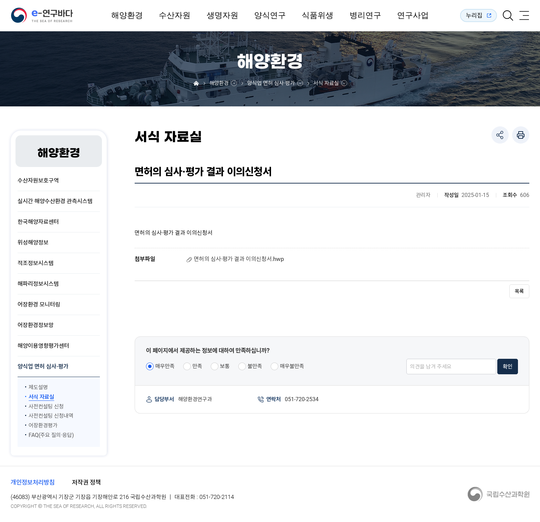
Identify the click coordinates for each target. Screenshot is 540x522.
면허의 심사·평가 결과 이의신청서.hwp (239, 258)
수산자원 (174, 15)
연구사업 (413, 15)
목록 (519, 292)
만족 (197, 366)
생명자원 (222, 15)
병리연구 (365, 15)
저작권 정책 (86, 482)
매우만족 (165, 366)
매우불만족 (292, 366)
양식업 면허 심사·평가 (271, 83)
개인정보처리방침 (33, 482)
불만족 (255, 366)
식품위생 (317, 15)
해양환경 (127, 15)
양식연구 (270, 15)
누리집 (474, 15)
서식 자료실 (326, 83)
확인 (507, 367)
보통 (225, 366)
